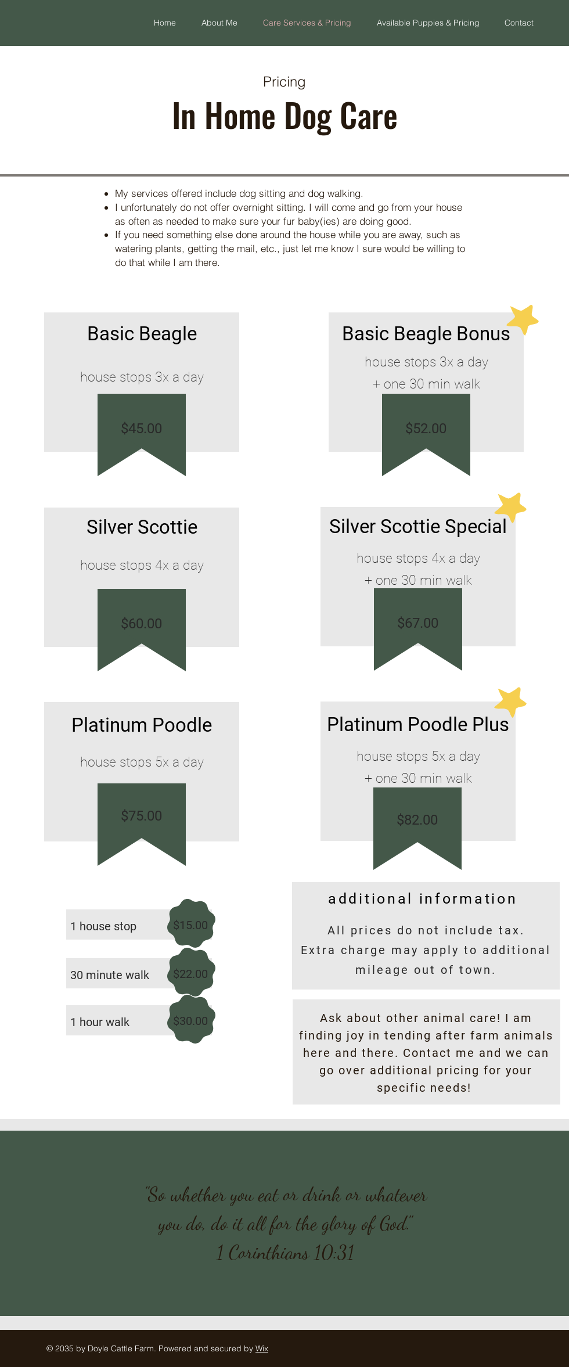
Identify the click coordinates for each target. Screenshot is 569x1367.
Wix (261, 1348)
